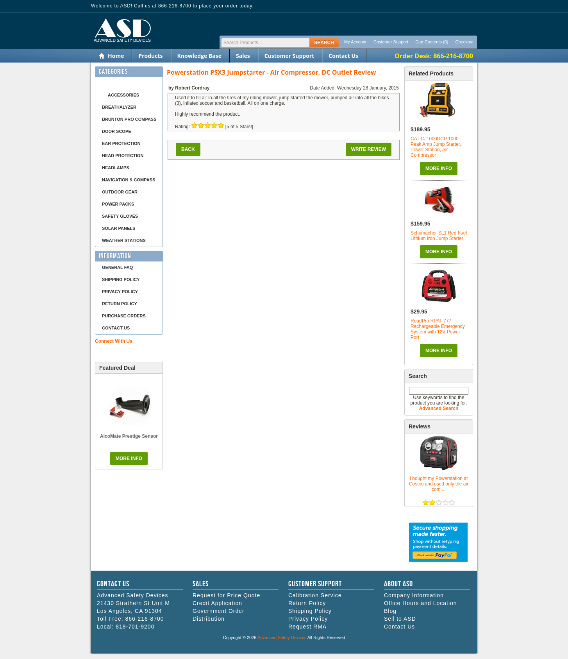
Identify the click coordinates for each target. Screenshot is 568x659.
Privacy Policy (120, 291)
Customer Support (390, 41)
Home (116, 55)
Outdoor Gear (120, 192)
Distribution (209, 619)
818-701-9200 (135, 626)
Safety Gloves (120, 216)
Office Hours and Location (420, 603)
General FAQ (117, 267)
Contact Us (343, 55)
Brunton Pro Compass (129, 119)
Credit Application (217, 603)
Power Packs (118, 204)
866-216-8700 (144, 619)
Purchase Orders (124, 315)
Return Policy (119, 303)
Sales (243, 55)
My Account (355, 41)
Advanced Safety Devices (281, 637)
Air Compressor (121, 83)
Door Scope (116, 131)
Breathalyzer (119, 107)
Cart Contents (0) (431, 41)
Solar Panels (118, 228)
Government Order (219, 611)
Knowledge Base (199, 55)
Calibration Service (315, 595)
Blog (390, 611)
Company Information (414, 595)
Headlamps (115, 167)
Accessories (123, 95)
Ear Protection (121, 143)
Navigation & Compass (128, 179)
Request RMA (307, 626)
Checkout (464, 41)
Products (150, 55)
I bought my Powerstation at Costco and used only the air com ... (438, 484)
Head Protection (122, 155)
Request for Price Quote (226, 595)
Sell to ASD (400, 619)
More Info (438, 168)
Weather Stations (124, 240)
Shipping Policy (121, 279)
